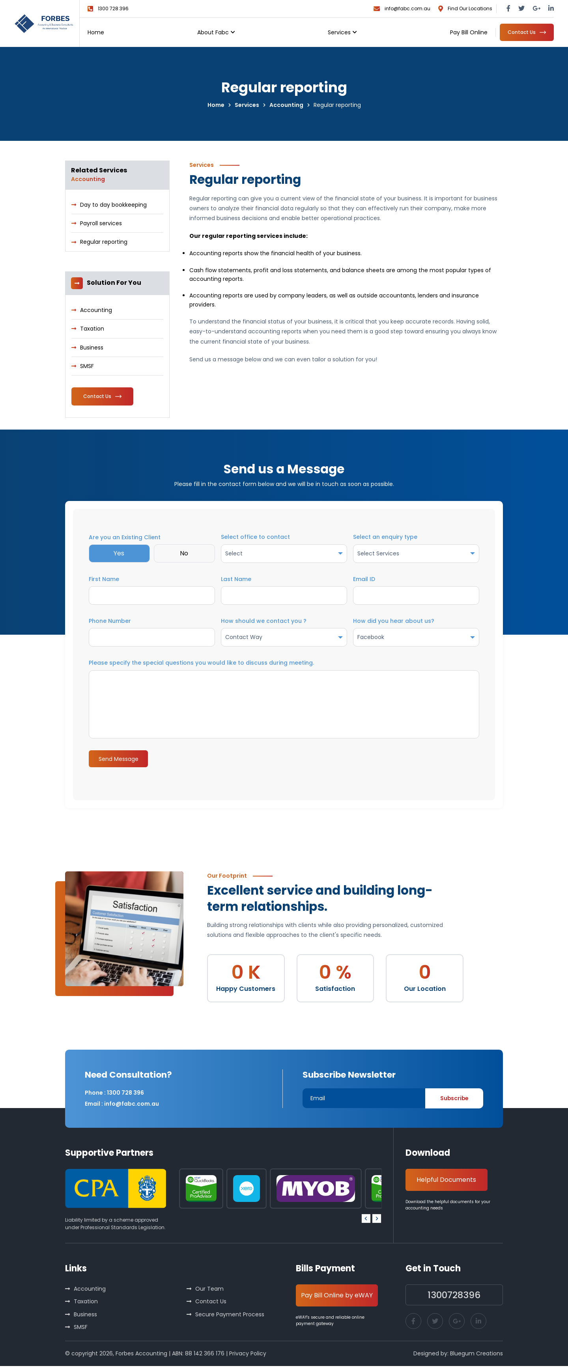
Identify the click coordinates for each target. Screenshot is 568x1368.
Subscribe (452, 1100)
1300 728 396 (113, 8)
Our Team (209, 1290)
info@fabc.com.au (407, 8)
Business (91, 347)
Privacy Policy (247, 1355)
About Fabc (213, 32)
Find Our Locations (470, 8)
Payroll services (101, 224)
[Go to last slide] (366, 1220)
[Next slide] (376, 1220)
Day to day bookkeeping (113, 205)
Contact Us (210, 1303)
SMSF (87, 366)
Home (96, 32)
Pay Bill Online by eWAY (337, 1296)
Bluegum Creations (476, 1355)
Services (339, 32)
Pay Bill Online (469, 32)
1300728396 (454, 1296)
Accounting (96, 310)
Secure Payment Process (229, 1316)
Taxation (92, 329)
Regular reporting (103, 242)
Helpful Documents (446, 1181)
